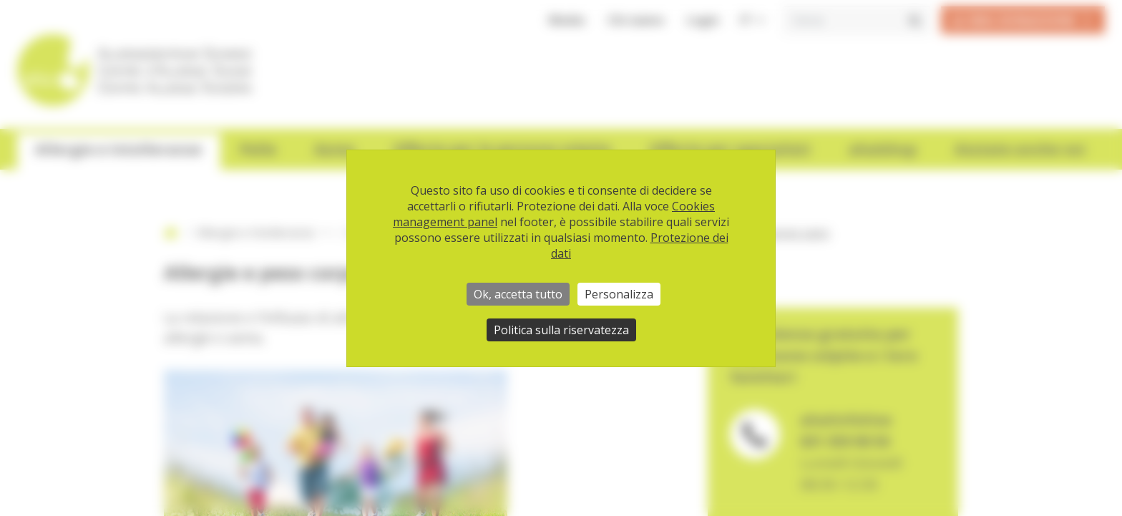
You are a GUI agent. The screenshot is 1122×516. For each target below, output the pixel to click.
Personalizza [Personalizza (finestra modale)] (619, 294)
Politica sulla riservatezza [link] (561, 330)
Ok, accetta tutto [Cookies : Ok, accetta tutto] (518, 294)
